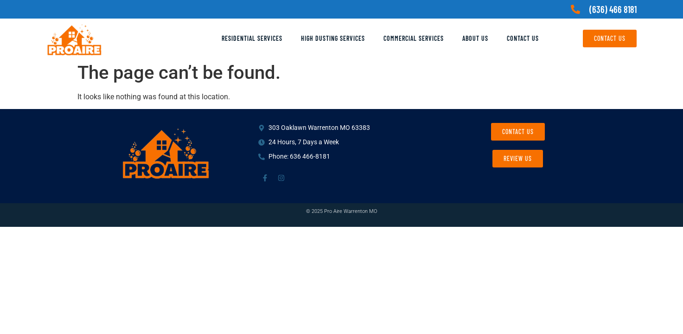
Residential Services (252, 38)
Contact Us (523, 38)
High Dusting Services (333, 38)
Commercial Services (413, 38)
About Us (475, 38)
